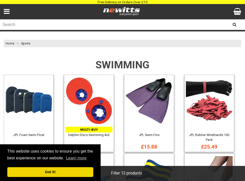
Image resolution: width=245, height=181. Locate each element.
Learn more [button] (76, 158)
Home (10, 43)
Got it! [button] (50, 172)
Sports (25, 43)
